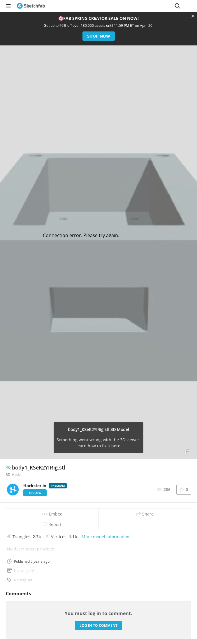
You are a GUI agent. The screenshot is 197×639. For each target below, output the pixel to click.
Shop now (98, 36)
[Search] (177, 5)
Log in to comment (98, 625)
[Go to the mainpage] (31, 6)
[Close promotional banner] (193, 16)
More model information (105, 536)
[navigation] (8, 5)
